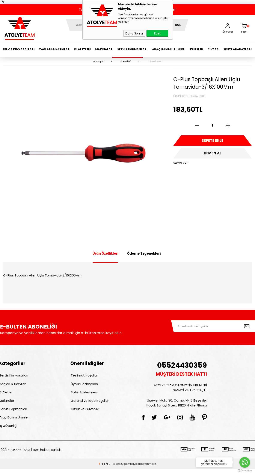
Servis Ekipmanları (132, 49)
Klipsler (196, 49)
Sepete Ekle (212, 141)
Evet (157, 33)
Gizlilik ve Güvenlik (84, 412)
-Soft (103, 469)
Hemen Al (213, 155)
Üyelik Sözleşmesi (84, 385)
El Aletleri (82, 49)
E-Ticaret (115, 469)
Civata (213, 49)
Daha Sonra (134, 33)
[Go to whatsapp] (244, 462)
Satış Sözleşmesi (83, 394)
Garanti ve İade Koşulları (89, 403)
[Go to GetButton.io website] (245, 470)
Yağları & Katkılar (54, 49)
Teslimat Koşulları (84, 375)
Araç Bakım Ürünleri (169, 49)
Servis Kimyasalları (18, 49)
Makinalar (104, 49)
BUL (178, 25)
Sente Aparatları (237, 49)
